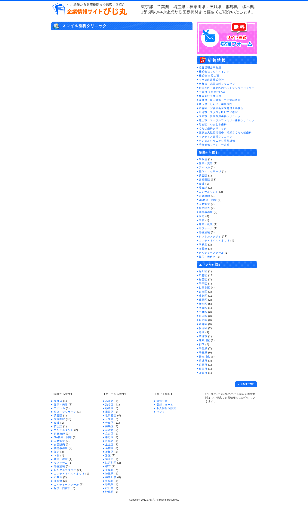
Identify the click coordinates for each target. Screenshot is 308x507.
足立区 (203, 320)
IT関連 (203, 248)
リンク (161, 411)
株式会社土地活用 (210, 96)
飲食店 (203, 159)
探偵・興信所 (207, 256)
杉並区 (203, 279)
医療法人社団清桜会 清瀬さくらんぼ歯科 (225, 132)
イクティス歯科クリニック (215, 136)
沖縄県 (203, 372)
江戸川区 (204, 340)
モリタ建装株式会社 (211, 79)
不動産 (203, 244)
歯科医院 (204, 179)
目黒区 (203, 316)
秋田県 (203, 368)
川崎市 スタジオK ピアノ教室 (218, 112)
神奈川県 (204, 356)
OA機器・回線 (208, 199)
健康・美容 (206, 163)
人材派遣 (204, 204)
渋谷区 (203, 275)
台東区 (203, 291)
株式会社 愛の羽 (209, 75)
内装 (201, 220)
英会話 (203, 187)
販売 (201, 216)
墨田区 (203, 283)
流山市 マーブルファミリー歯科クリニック (227, 120)
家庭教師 (204, 195)
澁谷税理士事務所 (210, 67)
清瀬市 (203, 336)
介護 (201, 183)
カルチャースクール (211, 252)
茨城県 (203, 360)
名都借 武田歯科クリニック (217, 83)
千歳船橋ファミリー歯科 (214, 144)
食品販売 (204, 208)
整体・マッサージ (210, 171)
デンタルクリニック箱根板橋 (217, 140)
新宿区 (203, 303)
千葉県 (203, 348)
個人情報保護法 (166, 408)
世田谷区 (204, 287)
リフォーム (206, 228)
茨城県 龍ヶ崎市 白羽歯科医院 (220, 100)
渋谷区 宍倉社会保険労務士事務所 (221, 108)
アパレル (204, 167)
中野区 (203, 311)
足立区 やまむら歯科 (213, 124)
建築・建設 (206, 224)
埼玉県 (203, 352)
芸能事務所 (206, 212)
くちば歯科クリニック (213, 128)
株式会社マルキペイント (214, 71)
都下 (201, 344)
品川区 (203, 271)
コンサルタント (208, 191)
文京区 (203, 307)
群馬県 (203, 364)
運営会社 (162, 400)
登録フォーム (165, 404)
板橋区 (203, 328)
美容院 (203, 175)
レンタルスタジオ (210, 236)
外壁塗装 (204, 232)
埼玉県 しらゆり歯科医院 (215, 104)
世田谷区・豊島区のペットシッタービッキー (227, 87)
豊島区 (203, 295)
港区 (201, 332)
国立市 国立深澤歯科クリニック (220, 116)
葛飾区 (203, 324)
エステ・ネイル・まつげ (214, 240)
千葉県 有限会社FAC (212, 91)
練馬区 (203, 299)
